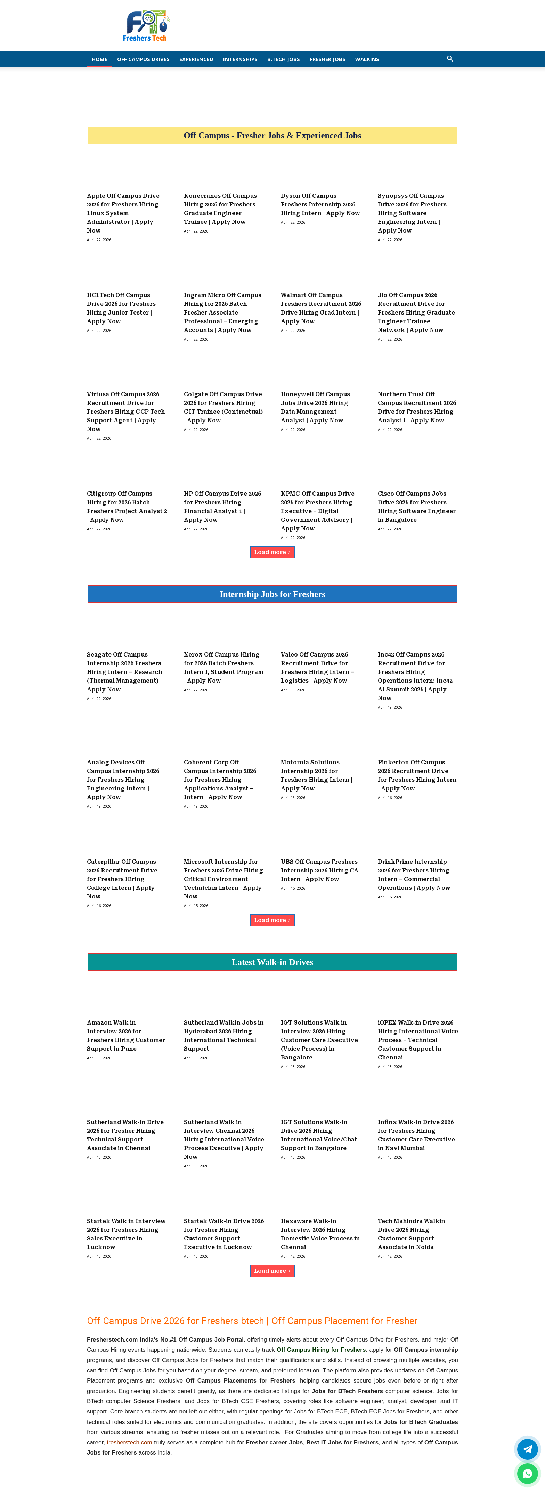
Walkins (367, 59)
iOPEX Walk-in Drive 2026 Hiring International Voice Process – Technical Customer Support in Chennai (418, 1040)
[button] (449, 59)
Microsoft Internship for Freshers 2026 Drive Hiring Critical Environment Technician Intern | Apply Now (223, 879)
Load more (272, 552)
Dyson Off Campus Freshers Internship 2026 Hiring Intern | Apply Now (320, 205)
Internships (240, 59)
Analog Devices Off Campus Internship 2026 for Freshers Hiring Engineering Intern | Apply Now (123, 779)
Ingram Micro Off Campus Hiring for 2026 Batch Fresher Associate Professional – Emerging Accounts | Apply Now (222, 312)
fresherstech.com (129, 1442)
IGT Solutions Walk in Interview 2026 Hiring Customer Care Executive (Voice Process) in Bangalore (319, 1040)
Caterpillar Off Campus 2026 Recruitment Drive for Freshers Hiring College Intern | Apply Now (122, 879)
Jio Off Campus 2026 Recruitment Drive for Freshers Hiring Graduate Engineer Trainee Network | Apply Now (416, 312)
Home (99, 59)
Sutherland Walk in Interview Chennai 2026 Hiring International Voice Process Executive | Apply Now (224, 1139)
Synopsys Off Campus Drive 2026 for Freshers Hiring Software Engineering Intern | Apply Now (412, 213)
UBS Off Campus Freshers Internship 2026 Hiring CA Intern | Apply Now (319, 870)
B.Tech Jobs (283, 59)
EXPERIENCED (196, 59)
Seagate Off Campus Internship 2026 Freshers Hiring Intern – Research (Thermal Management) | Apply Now (124, 672)
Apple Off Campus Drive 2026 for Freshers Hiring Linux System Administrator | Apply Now (123, 213)
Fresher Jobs (327, 59)
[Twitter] (527, 1449)
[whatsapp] (527, 1473)
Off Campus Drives (143, 59)
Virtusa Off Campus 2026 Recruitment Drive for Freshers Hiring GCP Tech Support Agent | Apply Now (126, 411)
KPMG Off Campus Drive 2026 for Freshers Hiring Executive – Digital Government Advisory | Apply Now (318, 511)
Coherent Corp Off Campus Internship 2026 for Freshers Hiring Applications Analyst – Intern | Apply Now (220, 779)
